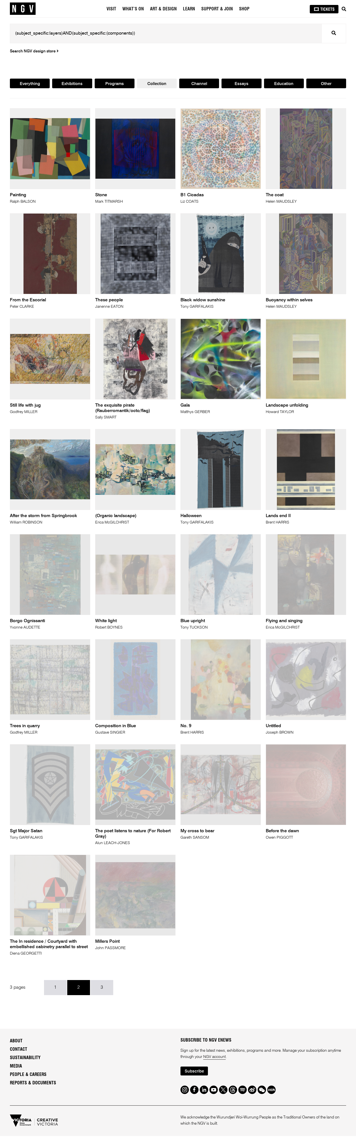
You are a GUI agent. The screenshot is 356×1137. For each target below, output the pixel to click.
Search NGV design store (34, 51)
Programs (114, 84)
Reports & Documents (33, 1084)
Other (326, 84)
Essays (241, 84)
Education (283, 84)
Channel (199, 84)
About (16, 1042)
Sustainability (25, 1059)
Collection (156, 84)
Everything (30, 84)
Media (16, 1067)
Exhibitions (72, 84)
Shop (244, 9)
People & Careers (28, 1075)
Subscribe (194, 1072)
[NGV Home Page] (23, 8)
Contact (18, 1050)
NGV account (214, 1058)
